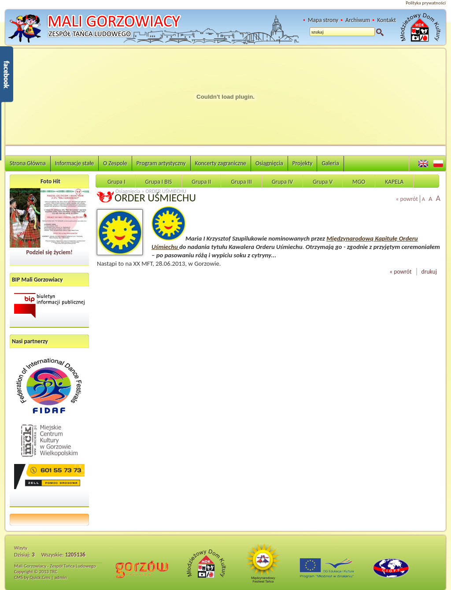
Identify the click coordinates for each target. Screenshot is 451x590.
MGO (358, 182)
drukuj (429, 271)
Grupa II (201, 182)
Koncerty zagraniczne (220, 163)
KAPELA (394, 182)
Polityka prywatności (426, 3)
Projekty (302, 163)
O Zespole (115, 163)
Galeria (330, 163)
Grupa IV (282, 182)
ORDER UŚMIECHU (165, 191)
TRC (53, 572)
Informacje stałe (74, 163)
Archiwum (357, 20)
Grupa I (116, 182)
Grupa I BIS (158, 182)
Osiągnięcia (269, 163)
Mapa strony (323, 20)
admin (61, 577)
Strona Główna (28, 163)
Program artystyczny (161, 163)
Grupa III (241, 182)
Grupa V (323, 182)
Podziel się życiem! (49, 252)
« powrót (407, 199)
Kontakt (386, 20)
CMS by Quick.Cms (32, 577)
